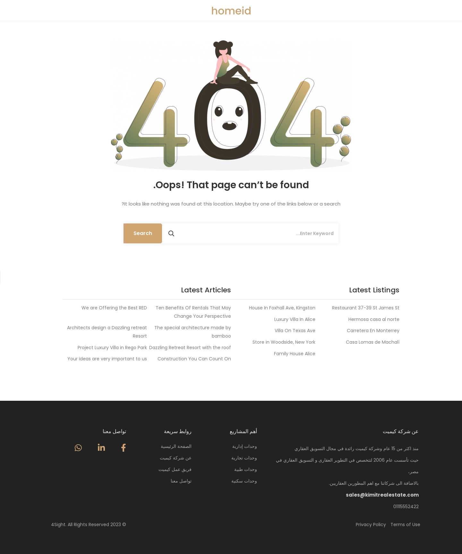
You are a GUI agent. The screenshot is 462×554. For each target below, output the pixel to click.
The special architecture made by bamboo (192, 331)
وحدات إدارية (244, 446)
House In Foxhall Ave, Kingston (282, 308)
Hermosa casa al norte (373, 319)
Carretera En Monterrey (373, 330)
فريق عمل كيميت (175, 469)
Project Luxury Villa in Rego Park (112, 347)
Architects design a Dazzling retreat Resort (107, 331)
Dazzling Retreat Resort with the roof (190, 347)
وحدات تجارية (244, 458)
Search (142, 233)
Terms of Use (405, 524)
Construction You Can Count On (194, 359)
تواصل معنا (181, 481)
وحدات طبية (245, 469)
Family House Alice (294, 353)
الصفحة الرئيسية (176, 446)
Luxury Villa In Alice (294, 319)
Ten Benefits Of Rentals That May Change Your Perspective (193, 312)
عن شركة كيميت (176, 458)
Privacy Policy (371, 524)
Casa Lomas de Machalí (372, 342)
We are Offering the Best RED (114, 308)
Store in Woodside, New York (283, 342)
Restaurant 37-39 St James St (365, 308)
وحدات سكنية (244, 481)
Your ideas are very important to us (107, 359)
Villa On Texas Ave (295, 330)
